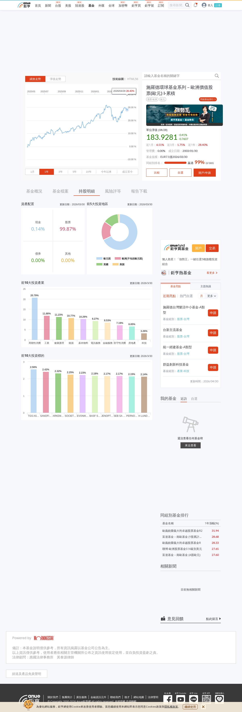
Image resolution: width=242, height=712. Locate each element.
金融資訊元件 (98, 697)
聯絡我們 (115, 697)
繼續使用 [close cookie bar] (190, 707)
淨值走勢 (55, 79)
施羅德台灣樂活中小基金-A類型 (184, 310)
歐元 (163, 99)
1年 (46, 171)
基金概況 (34, 191)
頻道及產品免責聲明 (26, 674)
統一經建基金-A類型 (177, 347)
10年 (89, 171)
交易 (212, 248)
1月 (32, 171)
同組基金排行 (207, 99)
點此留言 (212, 619)
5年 (75, 171)
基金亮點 (175, 286)
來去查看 (190, 445)
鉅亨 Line (193, 699)
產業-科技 (183, 371)
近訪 (183, 398)
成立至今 (127, 171)
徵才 (127, 697)
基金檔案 (60, 191)
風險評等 (113, 191)
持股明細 (87, 191)
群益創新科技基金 (176, 364)
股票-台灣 (183, 319)
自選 (194, 398)
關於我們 (53, 697)
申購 (213, 313)
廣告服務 (81, 697)
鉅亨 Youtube (180, 699)
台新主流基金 (172, 329)
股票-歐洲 (152, 99)
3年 (60, 171)
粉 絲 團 (167, 699)
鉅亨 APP (206, 699)
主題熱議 (205, 286)
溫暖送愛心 (219, 699)
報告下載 (139, 191)
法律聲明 (153, 697)
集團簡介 (67, 697)
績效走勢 (35, 79)
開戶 (198, 248)
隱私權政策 (171, 706)
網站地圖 (139, 697)
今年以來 (106, 171)
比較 (157, 172)
